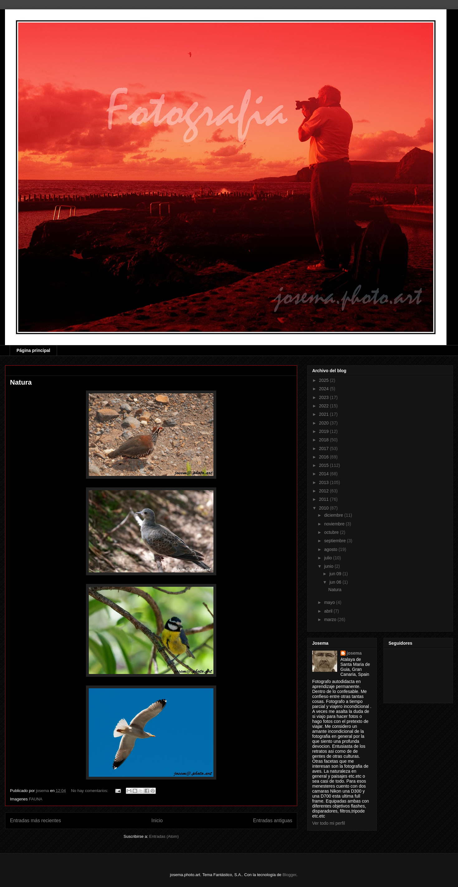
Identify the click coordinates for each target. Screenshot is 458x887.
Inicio (157, 820)
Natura (21, 382)
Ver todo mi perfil (328, 823)
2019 (324, 431)
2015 (324, 465)
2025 (324, 380)
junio (329, 566)
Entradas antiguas (272, 820)
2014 (324, 473)
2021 (324, 414)
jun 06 (335, 582)
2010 (324, 507)
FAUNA (35, 799)
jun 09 (335, 573)
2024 (324, 388)
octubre (332, 532)
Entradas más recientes (35, 820)
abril (328, 611)
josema (354, 653)
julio (328, 557)
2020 (324, 422)
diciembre (334, 515)
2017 (324, 448)
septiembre (335, 540)
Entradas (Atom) (164, 836)
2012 (324, 490)
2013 (324, 482)
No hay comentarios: (90, 790)
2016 (324, 456)
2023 (324, 397)
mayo (330, 602)
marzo (330, 619)
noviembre (335, 523)
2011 (324, 499)
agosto (331, 549)
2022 (324, 405)
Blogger (289, 874)
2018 (324, 439)
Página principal (33, 350)
